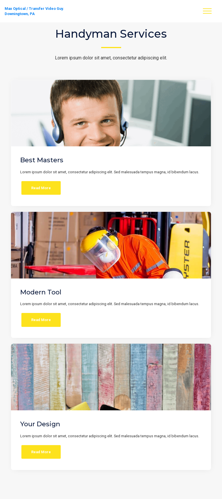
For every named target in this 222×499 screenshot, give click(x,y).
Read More (41, 188)
